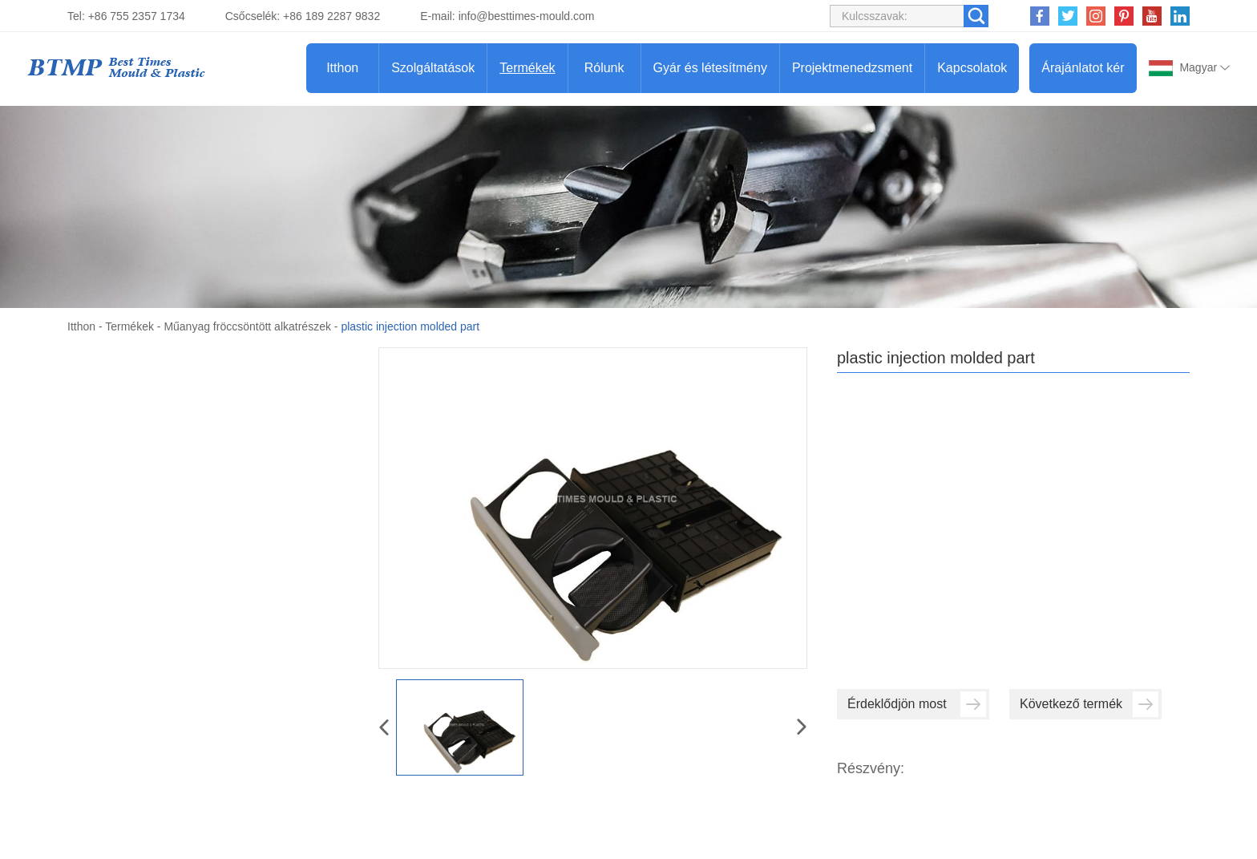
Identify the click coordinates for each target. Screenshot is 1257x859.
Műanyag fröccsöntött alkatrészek (247, 326)
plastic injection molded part (410, 326)
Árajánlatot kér (1082, 68)
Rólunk (604, 68)
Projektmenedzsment (852, 68)
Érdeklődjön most (916, 704)
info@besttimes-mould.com (527, 16)
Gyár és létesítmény (710, 68)
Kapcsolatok (972, 68)
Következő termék (1089, 704)
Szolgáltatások (433, 68)
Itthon (342, 68)
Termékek (527, 68)
